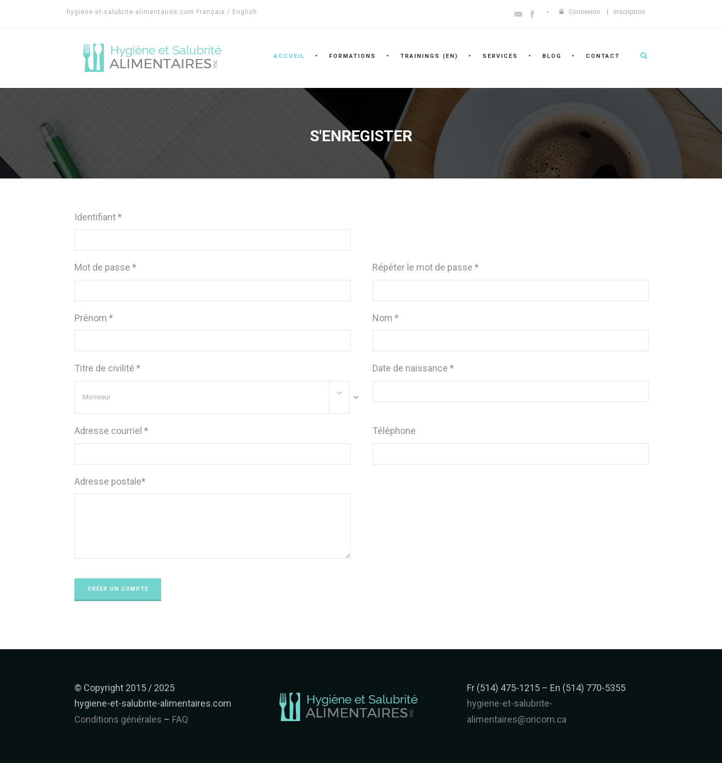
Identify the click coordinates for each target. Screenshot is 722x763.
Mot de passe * (105, 267)
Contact (603, 56)
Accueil (289, 56)
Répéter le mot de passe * (425, 267)
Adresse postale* (110, 481)
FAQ (180, 719)
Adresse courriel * (111, 430)
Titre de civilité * (107, 368)
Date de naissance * (413, 368)
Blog (551, 56)
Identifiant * (98, 217)
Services (500, 56)
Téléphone (394, 430)
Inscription (629, 12)
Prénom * (93, 317)
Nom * (385, 317)
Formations (352, 56)
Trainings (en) (429, 56)
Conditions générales (118, 719)
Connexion (584, 12)
